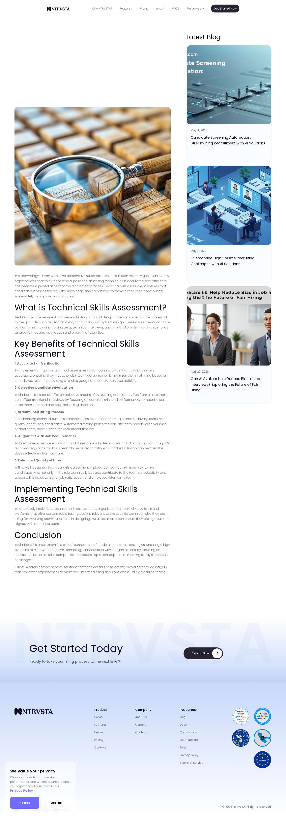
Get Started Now (225, 9)
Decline (56, 803)
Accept (24, 803)
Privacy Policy (21, 790)
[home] (59, 8)
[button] (196, 8)
